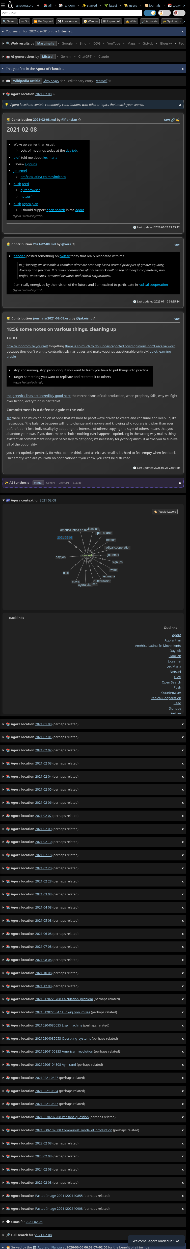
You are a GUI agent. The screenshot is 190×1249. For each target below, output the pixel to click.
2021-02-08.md (44, 119)
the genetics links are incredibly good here (39, 395)
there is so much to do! (82, 346)
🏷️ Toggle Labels (165, 511)
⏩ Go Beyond (43, 21)
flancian (19, 256)
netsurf (26, 196)
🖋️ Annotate (150, 21)
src (9, 418)
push (17, 184)
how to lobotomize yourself (27, 346)
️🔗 (173, 119)
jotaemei (20, 170)
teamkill (101, 80)
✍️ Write (131, 21)
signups (31, 164)
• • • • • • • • (95, 43)
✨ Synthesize (172, 21)
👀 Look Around (68, 21)
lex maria (50, 157)
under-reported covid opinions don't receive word (137, 346)
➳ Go (25, 21)
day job (71, 150)
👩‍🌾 (9, 119)
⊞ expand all (111, 21)
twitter (65, 256)
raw (167, 119)
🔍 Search (9, 21)
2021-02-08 (34, 1221)
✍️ (178, 119)
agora (79, 210)
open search (55, 210)
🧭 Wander (91, 21)
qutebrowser (30, 190)
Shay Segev (51, 80)
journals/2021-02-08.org (51, 318)
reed (25, 184)
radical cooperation (153, 284)
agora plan (30, 204)
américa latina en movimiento (43, 176)
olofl (17, 157)
